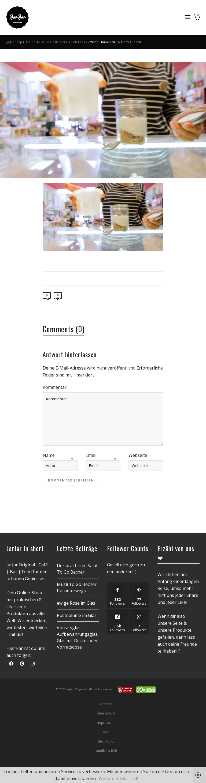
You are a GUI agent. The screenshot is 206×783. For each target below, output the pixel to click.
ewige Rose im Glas (76, 603)
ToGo (29, 42)
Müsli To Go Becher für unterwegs (62, 42)
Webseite (137, 455)
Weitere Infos (112, 778)
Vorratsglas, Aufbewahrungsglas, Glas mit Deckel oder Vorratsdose (78, 637)
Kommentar (55, 387)
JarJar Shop (14, 42)
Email (91, 455)
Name (49, 455)
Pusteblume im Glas (77, 615)
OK (135, 778)
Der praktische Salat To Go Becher (77, 569)
